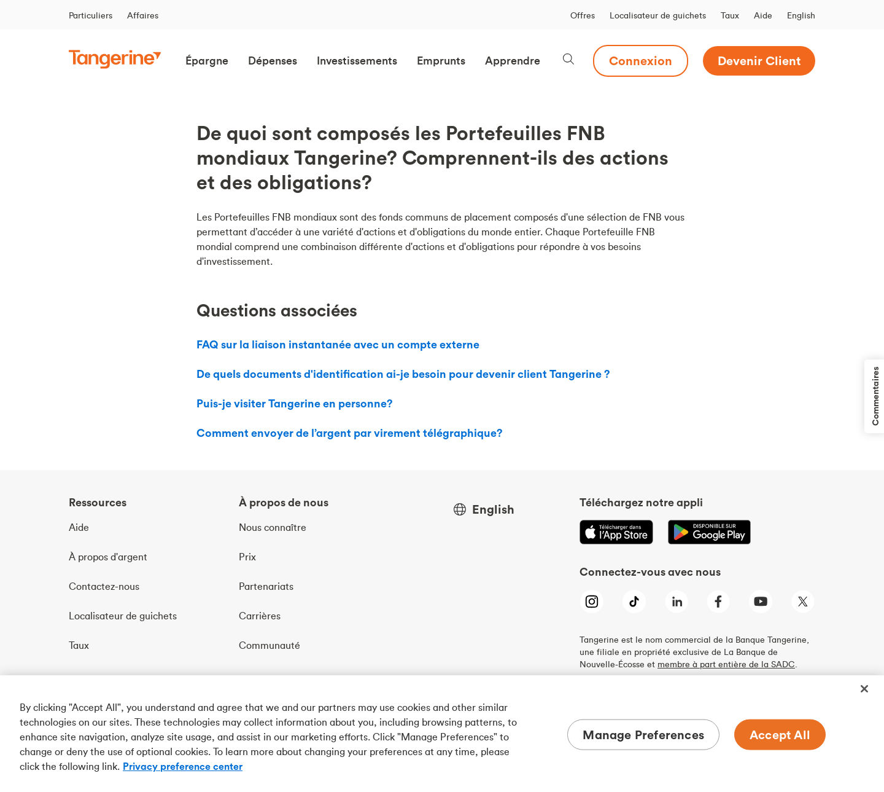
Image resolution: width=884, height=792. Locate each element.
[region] (442, 733)
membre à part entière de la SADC (726, 664)
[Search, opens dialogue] (568, 60)
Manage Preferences (643, 734)
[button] (207, 60)
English (801, 15)
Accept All (780, 734)
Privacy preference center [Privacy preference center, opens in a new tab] (182, 766)
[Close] (864, 688)
